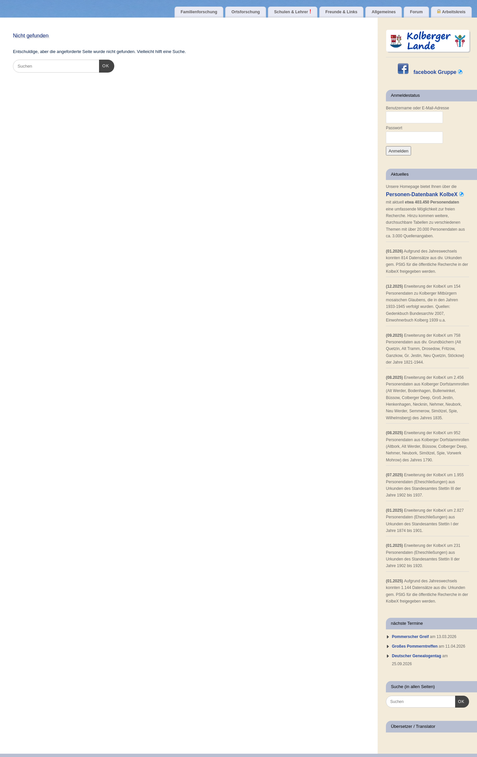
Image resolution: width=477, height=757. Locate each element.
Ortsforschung (246, 12)
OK (104, 65)
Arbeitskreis (451, 11)
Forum (416, 12)
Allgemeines (384, 12)
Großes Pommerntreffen (415, 646)
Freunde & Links (341, 12)
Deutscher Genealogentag (416, 656)
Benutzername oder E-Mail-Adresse (417, 108)
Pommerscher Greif (410, 636)
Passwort (394, 128)
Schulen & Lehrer (292, 11)
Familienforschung (199, 12)
